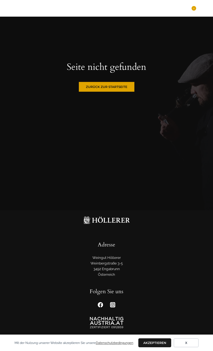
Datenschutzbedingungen (114, 343)
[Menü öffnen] (203, 8)
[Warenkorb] (191, 8)
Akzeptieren (154, 343)
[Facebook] (100, 305)
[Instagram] (112, 305)
